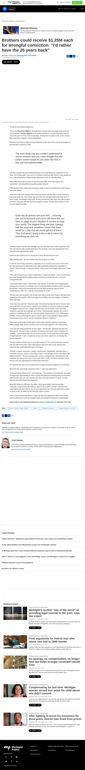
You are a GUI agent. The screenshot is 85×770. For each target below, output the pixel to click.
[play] (4, 9)
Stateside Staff (22, 55)
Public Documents (35, 754)
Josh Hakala (32, 55)
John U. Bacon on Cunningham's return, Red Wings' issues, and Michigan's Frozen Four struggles (38, 557)
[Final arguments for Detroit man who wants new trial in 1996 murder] (15, 641)
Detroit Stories (29, 28)
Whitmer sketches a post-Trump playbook (17, 563)
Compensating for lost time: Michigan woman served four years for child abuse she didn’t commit (54, 690)
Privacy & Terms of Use (71, 746)
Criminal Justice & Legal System (13, 21)
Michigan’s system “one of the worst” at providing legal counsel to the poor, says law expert (54, 613)
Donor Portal (65, 2)
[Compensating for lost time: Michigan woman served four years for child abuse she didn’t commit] (15, 690)
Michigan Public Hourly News (56, 746)
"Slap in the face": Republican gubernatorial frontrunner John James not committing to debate (37, 539)
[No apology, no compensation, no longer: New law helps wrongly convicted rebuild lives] (15, 662)
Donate (78, 3)
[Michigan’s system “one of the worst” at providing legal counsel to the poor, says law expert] (15, 613)
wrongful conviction (48, 408)
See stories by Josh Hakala (21, 449)
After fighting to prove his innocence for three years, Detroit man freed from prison (55, 717)
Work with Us (34, 750)
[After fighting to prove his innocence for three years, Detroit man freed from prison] (15, 719)
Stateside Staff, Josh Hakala (36, 696)
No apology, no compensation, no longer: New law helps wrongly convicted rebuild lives (54, 661)
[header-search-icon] (57, 2)
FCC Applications (70, 750)
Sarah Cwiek (32, 644)
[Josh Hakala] (6, 443)
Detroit (35, 408)
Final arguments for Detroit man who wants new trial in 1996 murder (52, 640)
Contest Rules (52, 750)
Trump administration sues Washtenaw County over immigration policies (29, 545)
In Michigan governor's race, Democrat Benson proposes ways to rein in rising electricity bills (37, 551)
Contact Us (33, 746)
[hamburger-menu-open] (4, 2)
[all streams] (82, 8)
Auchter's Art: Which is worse (13, 568)
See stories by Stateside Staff (12, 432)
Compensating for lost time (67, 408)
